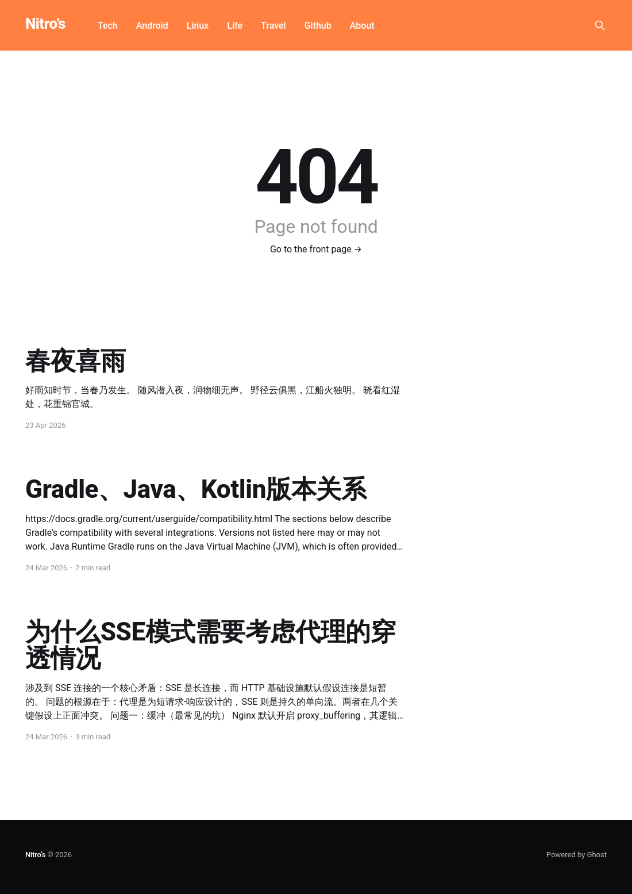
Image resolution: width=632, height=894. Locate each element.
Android (152, 25)
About (362, 25)
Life (234, 25)
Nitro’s (45, 24)
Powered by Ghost (576, 854)
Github (318, 25)
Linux (198, 25)
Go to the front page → (316, 249)
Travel (273, 25)
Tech (108, 25)
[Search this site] (600, 25)
